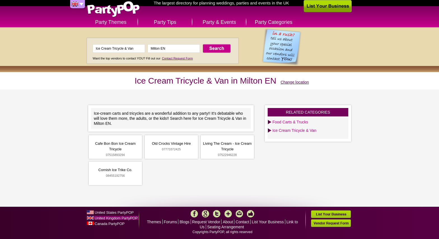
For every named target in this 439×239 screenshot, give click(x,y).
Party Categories (273, 22)
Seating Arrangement (225, 227)
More (228, 213)
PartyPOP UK (113, 9)
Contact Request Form (177, 58)
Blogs (185, 222)
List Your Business (268, 222)
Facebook (194, 213)
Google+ (205, 213)
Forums (170, 222)
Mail (239, 213)
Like (250, 213)
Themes (154, 222)
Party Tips (165, 22)
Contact (242, 222)
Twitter (216, 213)
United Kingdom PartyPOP (116, 218)
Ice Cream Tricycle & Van (294, 130)
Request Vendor (206, 222)
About (228, 222)
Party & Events (219, 22)
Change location (295, 82)
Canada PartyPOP (110, 224)
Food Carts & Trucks (290, 122)
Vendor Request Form (331, 223)
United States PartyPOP (114, 212)
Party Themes (111, 22)
